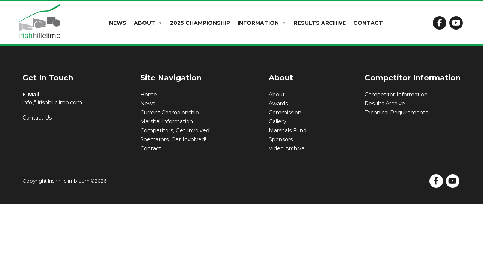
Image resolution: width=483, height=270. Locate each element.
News (117, 23)
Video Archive (287, 148)
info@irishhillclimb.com (52, 102)
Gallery (277, 121)
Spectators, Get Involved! (173, 139)
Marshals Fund (288, 130)
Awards (278, 103)
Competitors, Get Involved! (175, 130)
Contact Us (37, 117)
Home (148, 94)
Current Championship (169, 112)
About (148, 22)
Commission (285, 112)
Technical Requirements (396, 112)
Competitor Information (396, 94)
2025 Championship (200, 23)
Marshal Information (166, 121)
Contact (368, 23)
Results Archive (320, 23)
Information (262, 22)
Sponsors (281, 139)
